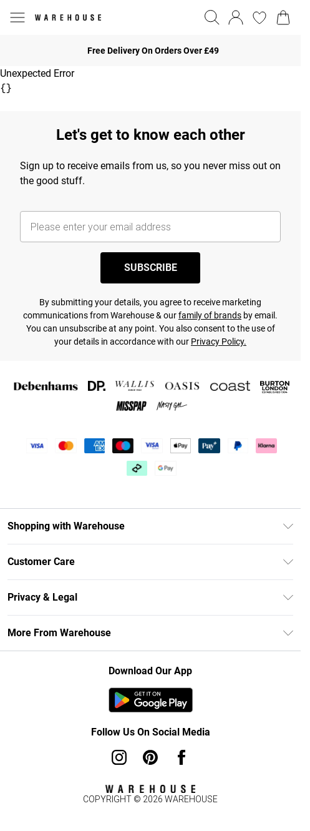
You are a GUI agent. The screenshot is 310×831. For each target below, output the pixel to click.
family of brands (209, 315)
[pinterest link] (150, 757)
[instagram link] (119, 757)
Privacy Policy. (218, 342)
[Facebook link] (181, 757)
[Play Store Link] (151, 699)
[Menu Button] (17, 17)
